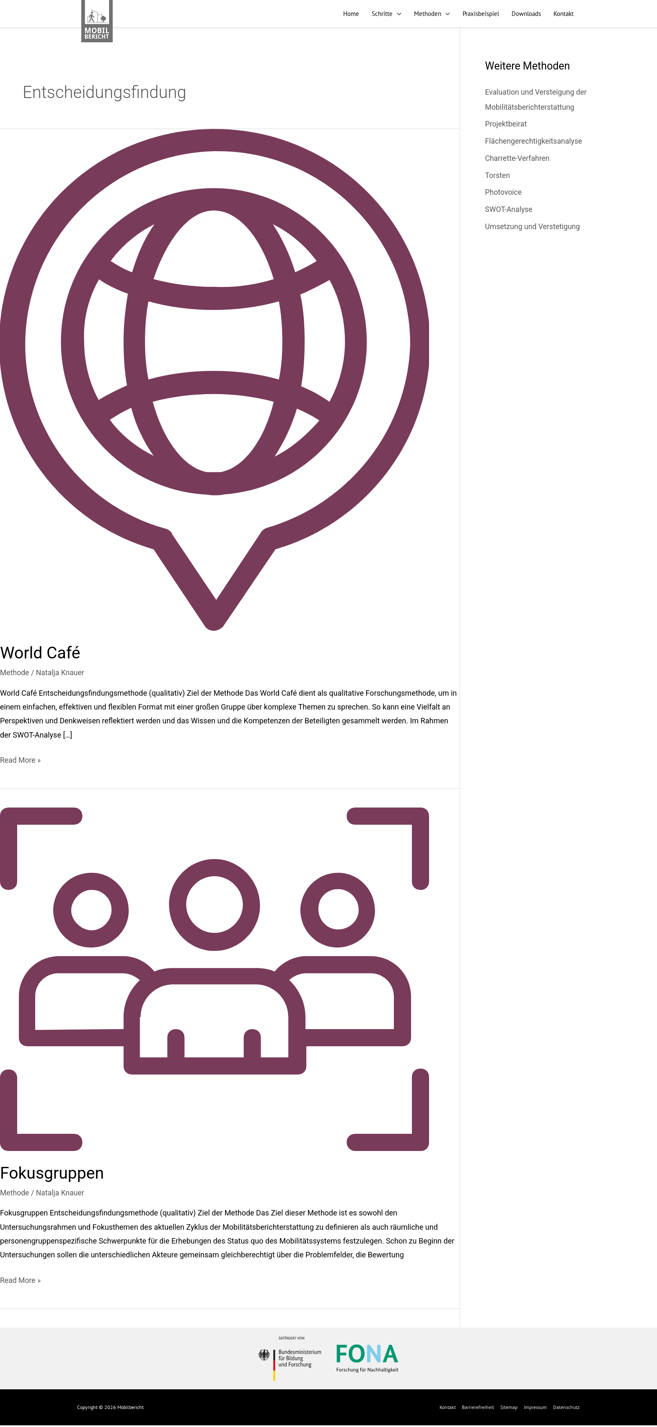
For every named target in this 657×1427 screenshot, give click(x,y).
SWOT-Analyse (509, 211)
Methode (15, 675)
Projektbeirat (506, 126)
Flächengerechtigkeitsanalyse (535, 143)
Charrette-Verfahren (518, 160)
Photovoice (504, 194)
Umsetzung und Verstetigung (533, 228)
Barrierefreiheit (478, 1409)
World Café (41, 655)
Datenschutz (567, 1409)
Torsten (498, 177)
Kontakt (448, 1409)
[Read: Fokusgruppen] (214, 980)
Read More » (20, 761)
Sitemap (509, 1409)
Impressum (535, 1409)
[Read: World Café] (214, 381)
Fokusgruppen (53, 1175)
